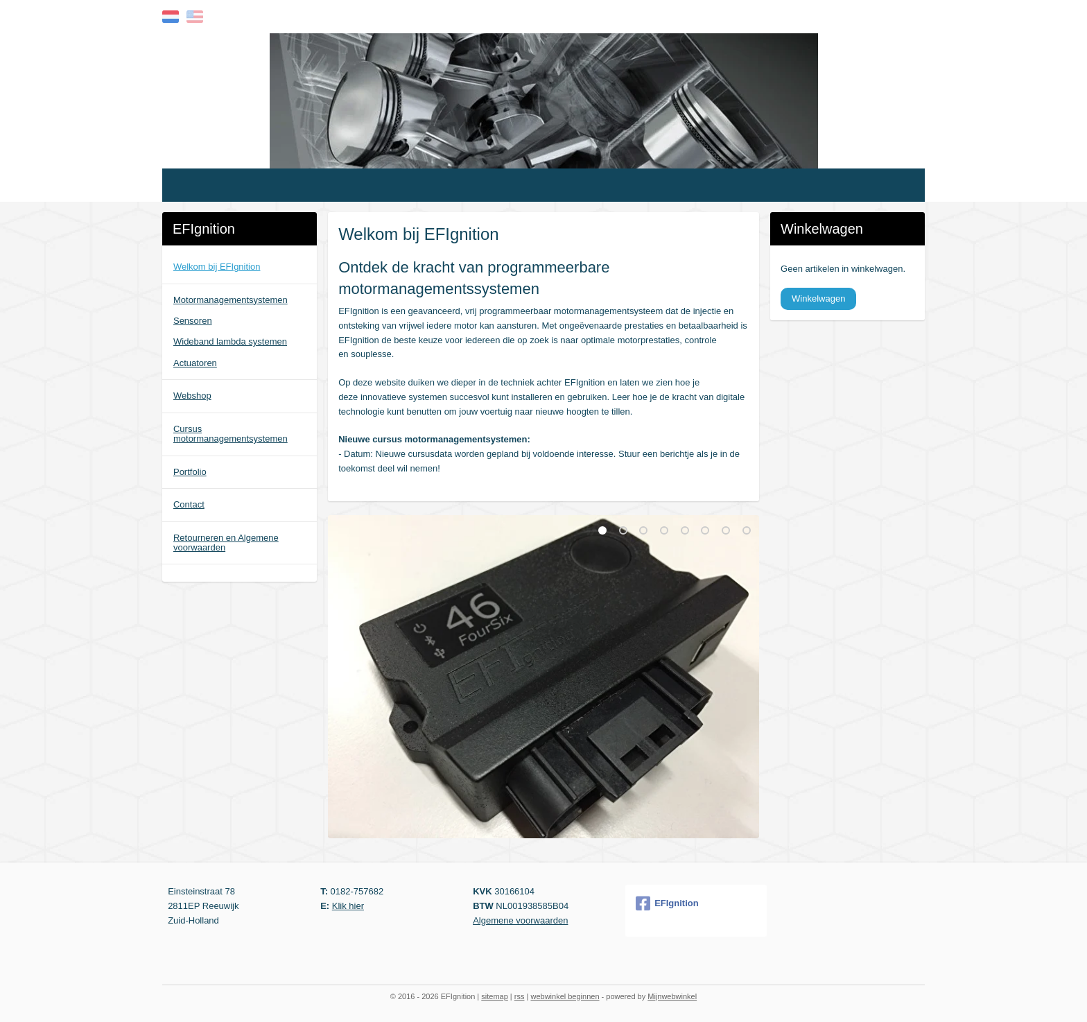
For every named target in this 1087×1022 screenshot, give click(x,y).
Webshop (192, 395)
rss (519, 996)
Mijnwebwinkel (672, 996)
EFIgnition (667, 903)
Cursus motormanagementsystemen (230, 434)
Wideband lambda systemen (230, 341)
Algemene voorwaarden (520, 920)
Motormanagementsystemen (230, 300)
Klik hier (348, 906)
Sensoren (192, 320)
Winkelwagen (818, 298)
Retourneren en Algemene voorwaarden (226, 542)
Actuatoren (195, 363)
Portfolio (190, 472)
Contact (189, 504)
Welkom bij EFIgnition (216, 266)
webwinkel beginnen (564, 996)
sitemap (494, 996)
